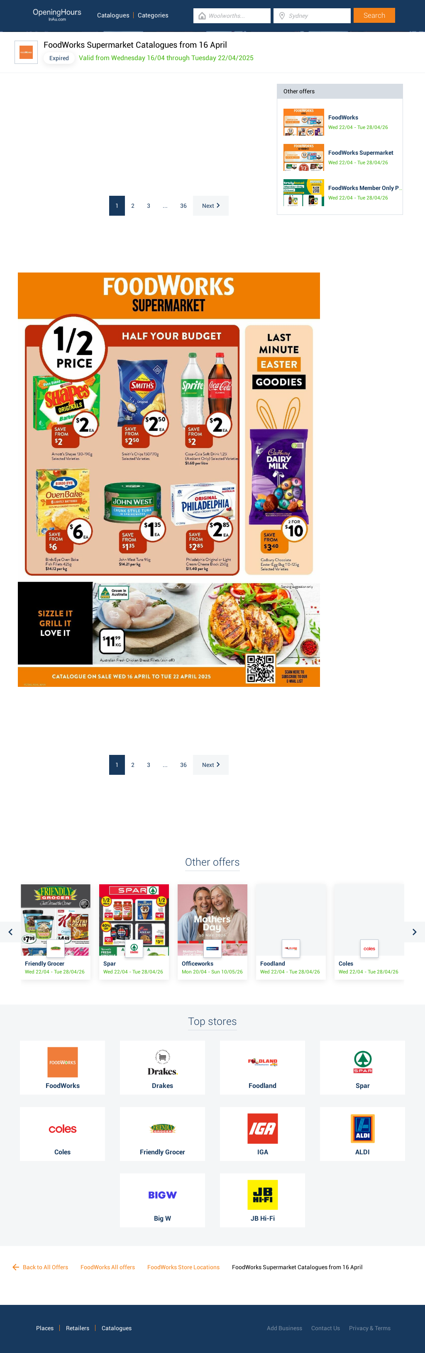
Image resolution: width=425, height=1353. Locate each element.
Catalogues (113, 15)
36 (183, 205)
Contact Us (325, 1328)
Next (211, 205)
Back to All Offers (40, 1267)
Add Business (284, 1328)
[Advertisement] (88, 135)
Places (45, 1328)
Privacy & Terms (370, 1328)
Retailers (77, 1328)
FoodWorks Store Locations (183, 1267)
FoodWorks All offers (108, 1267)
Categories (153, 15)
